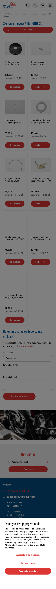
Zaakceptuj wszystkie (28, 571)
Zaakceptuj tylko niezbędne (28, 555)
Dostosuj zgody (28, 563)
